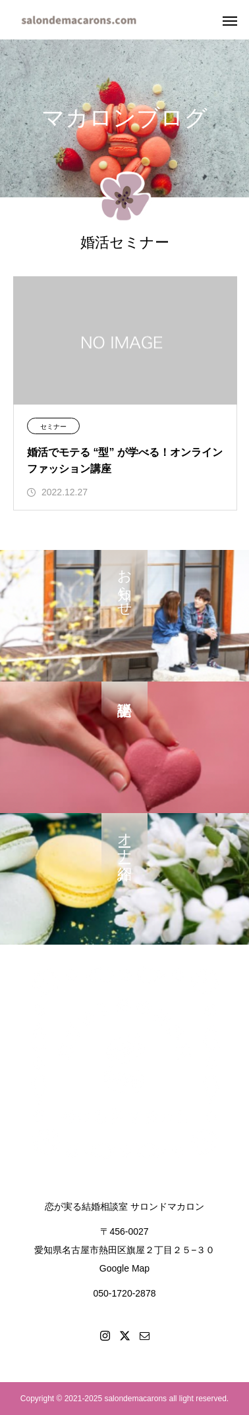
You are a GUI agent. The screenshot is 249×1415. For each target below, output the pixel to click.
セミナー (53, 426)
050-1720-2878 (125, 1293)
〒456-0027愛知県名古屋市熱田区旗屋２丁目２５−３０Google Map (124, 1250)
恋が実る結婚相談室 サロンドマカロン (124, 1206)
